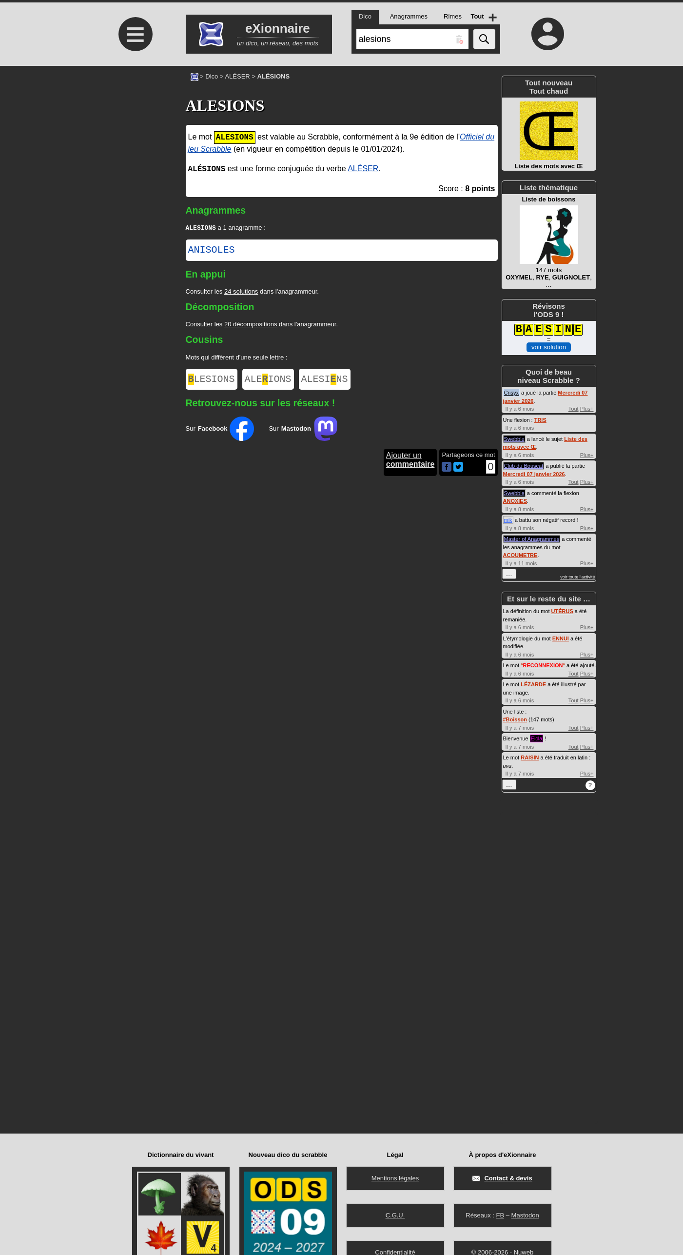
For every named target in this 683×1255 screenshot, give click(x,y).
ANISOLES (211, 251)
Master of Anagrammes (532, 539)
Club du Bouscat (524, 466)
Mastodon (525, 1215)
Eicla (537, 738)
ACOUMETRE (520, 555)
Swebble (514, 439)
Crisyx (511, 393)
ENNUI (560, 638)
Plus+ (587, 409)
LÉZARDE (533, 684)
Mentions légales (395, 1178)
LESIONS (211, 381)
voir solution (548, 347)
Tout (573, 409)
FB (500, 1215)
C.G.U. (395, 1215)
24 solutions (241, 292)
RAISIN (530, 757)
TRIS (540, 420)
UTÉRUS (562, 611)
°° (543, 665)
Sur (220, 431)
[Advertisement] (134, 147)
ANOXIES (515, 501)
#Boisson (515, 719)
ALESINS (324, 381)
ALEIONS (268, 381)
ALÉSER (237, 76)
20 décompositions (250, 325)
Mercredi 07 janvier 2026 (534, 474)
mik (508, 520)
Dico (211, 76)
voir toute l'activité (577, 577)
